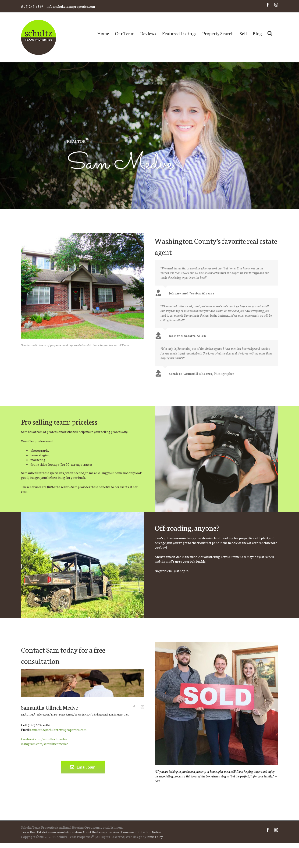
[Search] (269, 33)
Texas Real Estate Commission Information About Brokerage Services (70, 832)
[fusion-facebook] (134, 707)
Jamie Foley (155, 836)
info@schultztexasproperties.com (71, 6)
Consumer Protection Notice (141, 832)
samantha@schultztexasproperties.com (58, 729)
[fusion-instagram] (142, 707)
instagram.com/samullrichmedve (44, 743)
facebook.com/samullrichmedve (44, 739)
